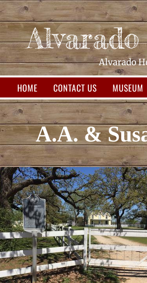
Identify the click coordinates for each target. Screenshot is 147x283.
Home (27, 87)
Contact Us (75, 87)
